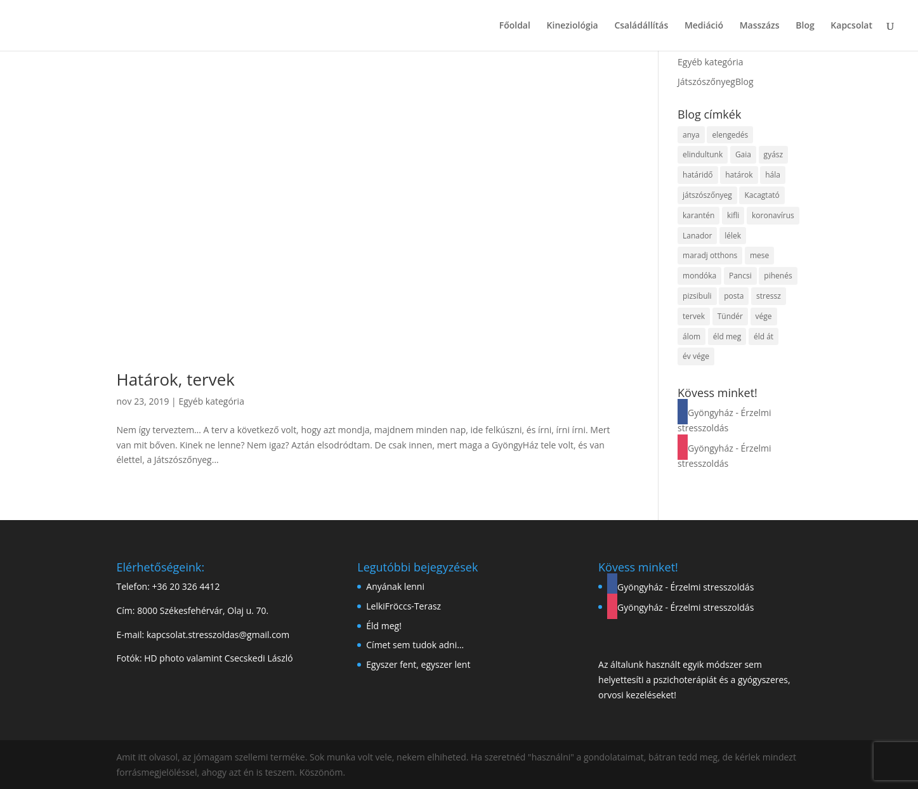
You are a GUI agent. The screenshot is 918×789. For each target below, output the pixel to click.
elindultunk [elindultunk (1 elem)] (703, 154)
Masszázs (760, 26)
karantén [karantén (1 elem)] (698, 215)
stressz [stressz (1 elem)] (768, 295)
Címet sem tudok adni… (415, 645)
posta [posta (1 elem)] (734, 295)
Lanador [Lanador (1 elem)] (697, 235)
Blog (805, 26)
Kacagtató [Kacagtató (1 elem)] (761, 195)
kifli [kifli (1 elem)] (733, 215)
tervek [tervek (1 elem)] (694, 316)
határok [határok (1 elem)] (738, 174)
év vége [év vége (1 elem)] (696, 356)
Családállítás (641, 26)
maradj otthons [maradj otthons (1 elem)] (710, 255)
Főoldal (514, 26)
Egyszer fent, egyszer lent (418, 664)
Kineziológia (572, 26)
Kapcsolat (851, 26)
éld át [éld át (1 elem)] (763, 336)
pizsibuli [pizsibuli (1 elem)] (697, 295)
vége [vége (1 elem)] (764, 316)
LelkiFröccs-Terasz (403, 606)
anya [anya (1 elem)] (691, 134)
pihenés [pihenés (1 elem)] (778, 275)
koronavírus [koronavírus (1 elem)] (773, 215)
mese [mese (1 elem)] (759, 255)
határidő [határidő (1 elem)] (697, 174)
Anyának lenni (395, 586)
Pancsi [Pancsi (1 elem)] (740, 275)
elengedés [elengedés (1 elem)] (730, 134)
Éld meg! (384, 626)
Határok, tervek (176, 379)
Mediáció (704, 26)
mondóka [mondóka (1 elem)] (699, 275)
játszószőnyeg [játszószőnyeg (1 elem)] (707, 195)
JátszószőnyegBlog (716, 81)
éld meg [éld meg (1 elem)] (727, 336)
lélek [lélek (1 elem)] (733, 235)
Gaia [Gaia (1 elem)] (743, 154)
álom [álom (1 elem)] (691, 336)
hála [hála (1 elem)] (772, 174)
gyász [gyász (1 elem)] (774, 154)
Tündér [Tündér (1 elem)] (730, 316)
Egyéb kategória (211, 401)
